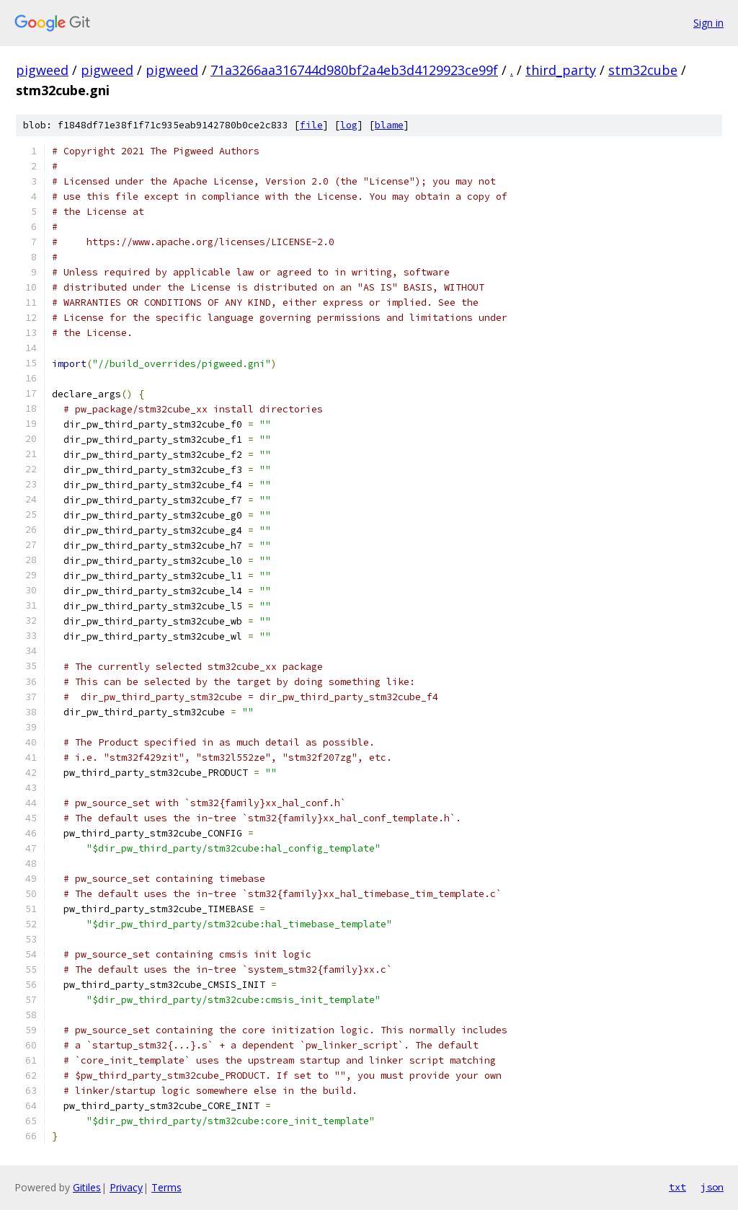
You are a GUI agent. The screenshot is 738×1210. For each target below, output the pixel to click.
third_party (560, 70)
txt (677, 1186)
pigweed (42, 70)
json (712, 1186)
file (311, 125)
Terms (166, 1187)
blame (389, 125)
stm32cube (642, 70)
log (348, 125)
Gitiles (87, 1187)
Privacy (126, 1187)
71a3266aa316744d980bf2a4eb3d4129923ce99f (354, 70)
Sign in (708, 23)
